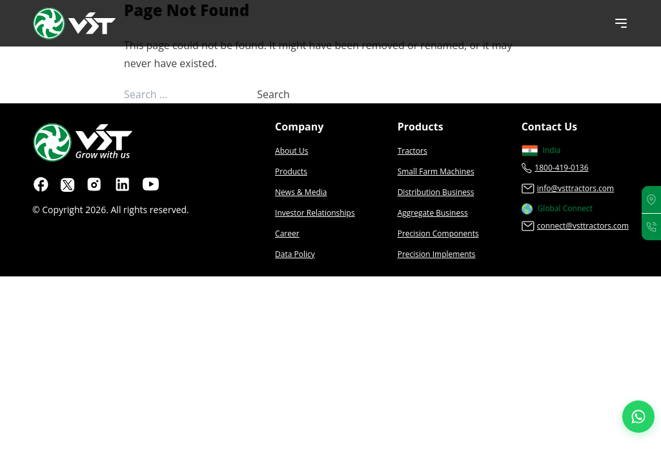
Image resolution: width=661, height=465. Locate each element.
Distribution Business (436, 192)
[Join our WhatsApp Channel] (638, 416)
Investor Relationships (315, 212)
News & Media (301, 192)
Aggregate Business (433, 212)
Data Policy (295, 254)
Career (287, 233)
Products (291, 171)
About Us (291, 150)
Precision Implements (437, 254)
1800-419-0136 (561, 167)
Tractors (412, 150)
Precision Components (438, 233)
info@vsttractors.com (575, 188)
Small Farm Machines (436, 171)
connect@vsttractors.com (583, 225)
